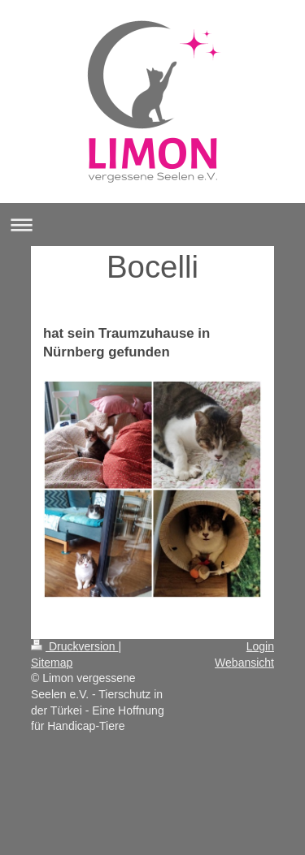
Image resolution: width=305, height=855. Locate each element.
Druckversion (74, 646)
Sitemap (51, 662)
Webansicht (244, 662)
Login (260, 646)
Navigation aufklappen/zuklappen (152, 224)
